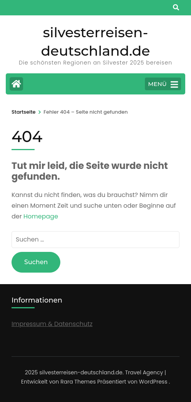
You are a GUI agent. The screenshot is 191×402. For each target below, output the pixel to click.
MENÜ (163, 84)
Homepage (40, 216)
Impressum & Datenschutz (52, 323)
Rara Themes (78, 381)
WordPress (153, 381)
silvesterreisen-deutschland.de (80, 372)
